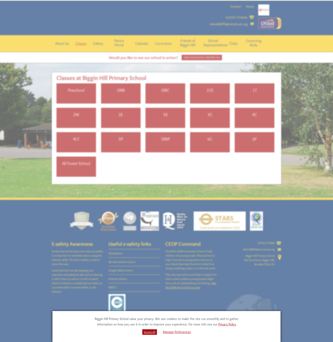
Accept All (149, 332)
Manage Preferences (177, 332)
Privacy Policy (227, 324)
